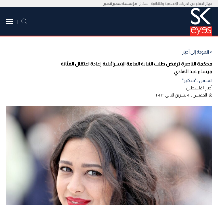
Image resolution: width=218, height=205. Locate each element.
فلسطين (194, 87)
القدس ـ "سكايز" (197, 80)
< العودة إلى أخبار (197, 52)
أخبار (208, 87)
